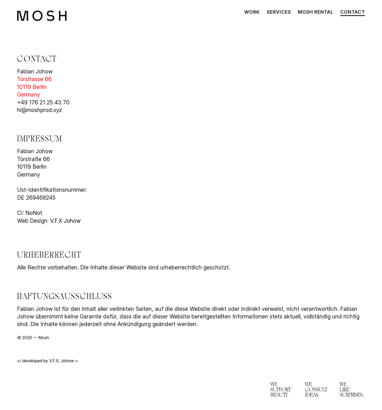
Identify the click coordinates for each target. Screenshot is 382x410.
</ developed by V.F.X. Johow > (47, 360)
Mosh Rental (315, 12)
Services (279, 12)
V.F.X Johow (65, 220)
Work (252, 12)
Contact (352, 12)
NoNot (33, 213)
